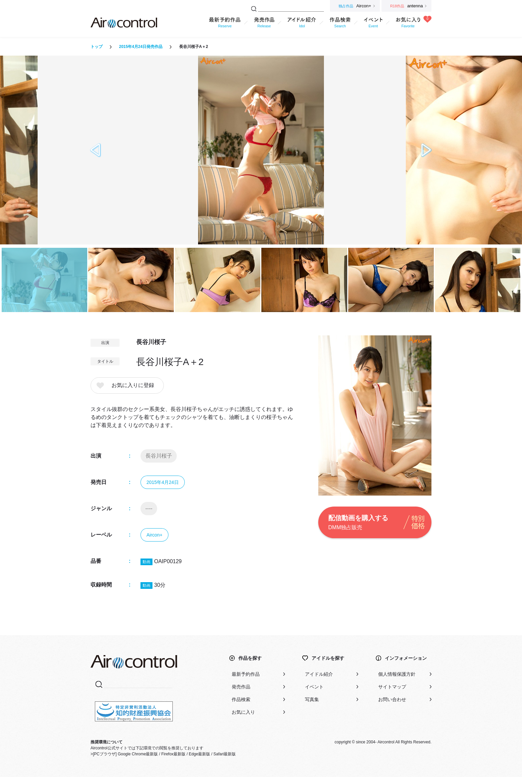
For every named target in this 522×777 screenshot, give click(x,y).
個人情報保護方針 (396, 674)
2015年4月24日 (162, 482)
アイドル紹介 (319, 674)
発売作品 (241, 686)
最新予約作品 (246, 674)
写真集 (312, 699)
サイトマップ (392, 686)
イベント (314, 686)
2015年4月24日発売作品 (140, 46)
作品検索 (241, 699)
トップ (97, 46)
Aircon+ (154, 535)
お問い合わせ (392, 699)
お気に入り (243, 712)
